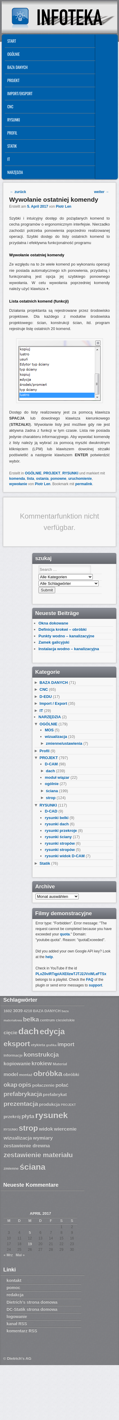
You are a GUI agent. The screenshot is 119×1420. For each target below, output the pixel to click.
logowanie (17, 1316)
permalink (83, 484)
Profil (12, 133)
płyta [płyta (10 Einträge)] (27, 1116)
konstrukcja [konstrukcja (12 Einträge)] (41, 1054)
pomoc (13, 1287)
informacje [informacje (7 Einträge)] (13, 1055)
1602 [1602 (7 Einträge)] (8, 1011)
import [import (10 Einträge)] (66, 1044)
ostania (42, 479)
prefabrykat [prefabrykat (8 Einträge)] (55, 1094)
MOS (49, 730)
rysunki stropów (60, 843)
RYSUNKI (13, 120)
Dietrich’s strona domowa (32, 1302)
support (95, 985)
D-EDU (46, 696)
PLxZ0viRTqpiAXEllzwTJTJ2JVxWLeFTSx (70, 974)
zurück (18, 192)
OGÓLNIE (13, 54)
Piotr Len (63, 206)
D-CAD (51, 811)
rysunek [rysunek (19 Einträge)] (51, 1115)
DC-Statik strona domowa (32, 1309)
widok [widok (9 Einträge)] (46, 1129)
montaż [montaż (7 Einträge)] (25, 1075)
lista (30, 479)
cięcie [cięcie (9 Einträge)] (10, 1032)
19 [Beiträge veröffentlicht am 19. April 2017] (30, 1244)
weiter (101, 192)
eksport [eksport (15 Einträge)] (17, 1044)
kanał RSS (17, 1323)
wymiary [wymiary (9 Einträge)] (42, 1138)
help (49, 957)
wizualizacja (56, 736)
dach (50, 771)
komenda (17, 479)
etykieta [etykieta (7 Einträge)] (38, 1045)
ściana (52, 791)
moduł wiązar (57, 777)
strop (51, 797)
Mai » (20, 1255)
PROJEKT (13, 80)
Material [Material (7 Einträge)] (60, 1064)
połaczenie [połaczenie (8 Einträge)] (43, 1085)
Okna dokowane (53, 623)
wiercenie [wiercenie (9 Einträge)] (65, 1129)
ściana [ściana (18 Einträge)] (32, 1166)
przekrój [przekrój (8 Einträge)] (12, 1116)
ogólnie (51, 783)
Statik (12, 146)
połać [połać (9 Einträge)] (61, 1085)
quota (65, 934)
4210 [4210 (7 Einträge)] (28, 1011)
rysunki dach (57, 824)
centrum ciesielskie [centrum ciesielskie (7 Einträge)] (57, 1020)
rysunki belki (56, 817)
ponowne (59, 479)
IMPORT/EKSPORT (20, 93)
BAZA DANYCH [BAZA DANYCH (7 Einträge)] (47, 1011)
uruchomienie (80, 479)
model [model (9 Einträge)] (11, 1074)
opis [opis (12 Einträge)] (24, 1084)
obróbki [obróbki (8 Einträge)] (71, 1074)
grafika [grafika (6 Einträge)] (51, 1045)
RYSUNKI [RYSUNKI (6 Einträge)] (11, 1129)
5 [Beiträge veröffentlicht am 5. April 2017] (30, 1233)
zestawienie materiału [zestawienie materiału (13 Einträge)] (38, 1155)
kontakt (14, 1280)
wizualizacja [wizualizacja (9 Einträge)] (18, 1138)
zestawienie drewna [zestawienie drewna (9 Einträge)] (27, 1145)
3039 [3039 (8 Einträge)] (18, 1010)
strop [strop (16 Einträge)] (28, 1128)
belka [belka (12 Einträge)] (31, 1019)
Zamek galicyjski (53, 642)
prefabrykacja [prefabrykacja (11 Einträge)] (23, 1094)
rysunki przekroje (61, 830)
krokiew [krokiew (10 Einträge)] (42, 1063)
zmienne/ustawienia (64, 743)
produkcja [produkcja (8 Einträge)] (49, 1104)
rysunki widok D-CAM (65, 856)
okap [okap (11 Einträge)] (10, 1084)
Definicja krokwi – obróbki (62, 629)
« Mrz (8, 1255)
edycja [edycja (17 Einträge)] (52, 1031)
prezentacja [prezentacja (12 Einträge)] (21, 1103)
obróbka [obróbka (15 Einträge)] (47, 1073)
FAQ (89, 979)
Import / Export (53, 703)
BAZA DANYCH (17, 67)
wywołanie (18, 484)
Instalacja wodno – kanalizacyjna (68, 649)
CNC (10, 107)
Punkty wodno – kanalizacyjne (66, 636)
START (11, 41)
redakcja (15, 1294)
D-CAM (51, 764)
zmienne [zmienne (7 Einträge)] (11, 1168)
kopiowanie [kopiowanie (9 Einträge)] (17, 1063)
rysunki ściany (58, 837)
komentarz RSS (22, 1330)
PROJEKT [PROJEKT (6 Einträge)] (68, 1104)
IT (8, 159)
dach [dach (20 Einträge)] (28, 1031)
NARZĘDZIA (15, 172)
